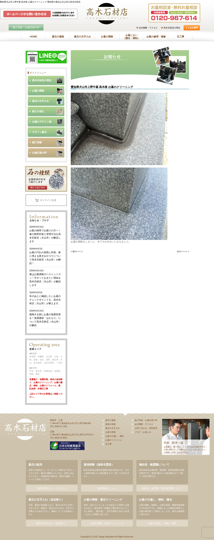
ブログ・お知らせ (143, 432)
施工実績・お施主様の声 (26, 27)
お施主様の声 (39, 152)
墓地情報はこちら (107, 488)
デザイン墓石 (39, 132)
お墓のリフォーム (113, 440)
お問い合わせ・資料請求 (146, 428)
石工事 (180, 36)
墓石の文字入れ (82, 36)
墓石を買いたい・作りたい (51, 488)
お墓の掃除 (107, 36)
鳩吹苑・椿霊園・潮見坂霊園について (162, 488)
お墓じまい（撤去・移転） (131, 37)
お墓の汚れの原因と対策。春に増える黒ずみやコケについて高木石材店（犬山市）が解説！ (45, 256)
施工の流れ (38, 111)
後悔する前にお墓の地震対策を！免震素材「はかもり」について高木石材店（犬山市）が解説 (45, 318)
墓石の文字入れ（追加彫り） (51, 523)
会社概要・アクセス (148, 28)
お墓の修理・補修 (156, 36)
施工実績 (37, 142)
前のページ (77, 251)
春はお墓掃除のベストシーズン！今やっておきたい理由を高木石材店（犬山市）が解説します (45, 277)
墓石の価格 (58, 36)
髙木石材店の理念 (172, 28)
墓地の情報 (110, 424)
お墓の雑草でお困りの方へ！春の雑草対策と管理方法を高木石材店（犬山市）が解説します (45, 234)
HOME (33, 36)
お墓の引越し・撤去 (114, 436)
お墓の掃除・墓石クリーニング (107, 523)
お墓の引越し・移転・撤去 (162, 523)
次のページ (182, 251)
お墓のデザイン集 (41, 121)
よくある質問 (192, 28)
